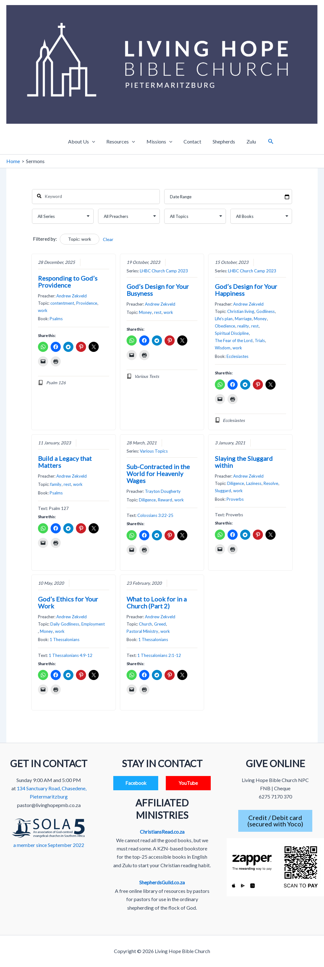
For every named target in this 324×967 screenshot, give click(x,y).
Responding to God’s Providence (67, 281)
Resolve (271, 483)
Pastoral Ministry (142, 631)
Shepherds (222, 141)
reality (243, 326)
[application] (95, 141)
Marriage (243, 318)
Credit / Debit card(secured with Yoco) (275, 821)
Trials (260, 340)
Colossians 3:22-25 (155, 515)
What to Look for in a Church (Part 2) (157, 602)
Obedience (225, 326)
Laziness (253, 483)
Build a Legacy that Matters (65, 462)
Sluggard (223, 490)
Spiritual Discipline (232, 333)
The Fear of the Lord (233, 340)
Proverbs (235, 499)
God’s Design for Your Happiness (246, 290)
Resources (122, 141)
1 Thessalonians (64, 639)
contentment (62, 303)
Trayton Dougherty (163, 491)
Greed (160, 624)
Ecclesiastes (237, 356)
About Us (84, 141)
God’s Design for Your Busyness (158, 290)
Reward (165, 499)
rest (157, 312)
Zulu (248, 141)
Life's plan (224, 318)
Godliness (265, 311)
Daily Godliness (64, 624)
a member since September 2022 (48, 845)
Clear (108, 239)
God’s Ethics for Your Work (68, 602)
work (42, 310)
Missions (160, 141)
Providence (86, 303)
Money (145, 312)
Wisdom (222, 348)
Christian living (240, 311)
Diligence (147, 499)
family (55, 484)
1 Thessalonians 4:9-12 (70, 655)
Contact (192, 141)
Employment (93, 624)
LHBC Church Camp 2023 (164, 270)
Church (145, 624)
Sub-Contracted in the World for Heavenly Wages (158, 474)
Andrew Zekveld (71, 295)
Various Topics (154, 451)
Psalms (56, 318)
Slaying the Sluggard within (244, 462)
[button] (267, 141)
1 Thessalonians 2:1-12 (159, 655)
